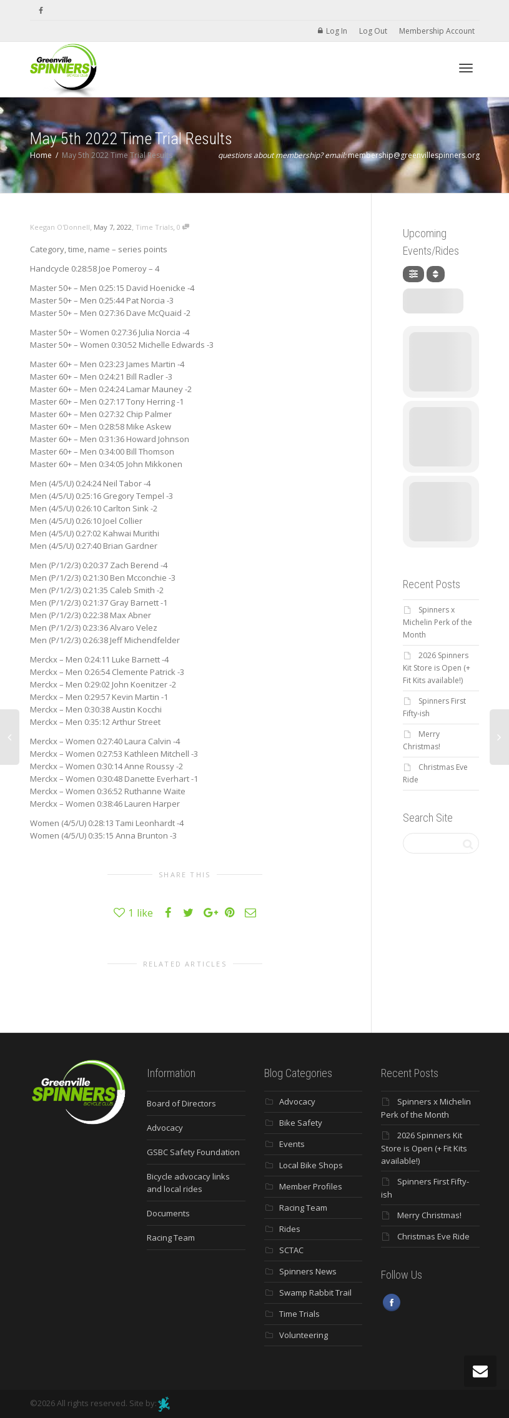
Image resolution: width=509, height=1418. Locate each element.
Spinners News (308, 1271)
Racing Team (171, 1237)
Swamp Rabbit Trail (315, 1292)
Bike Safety (300, 1122)
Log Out (373, 31)
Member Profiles (310, 1186)
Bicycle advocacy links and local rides (188, 1182)
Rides (289, 1228)
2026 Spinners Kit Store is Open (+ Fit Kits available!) (436, 668)
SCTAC (291, 1250)
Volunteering (303, 1335)
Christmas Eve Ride (433, 1236)
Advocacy (165, 1127)
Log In (336, 31)
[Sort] (436, 274)
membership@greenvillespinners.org (414, 155)
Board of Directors (181, 1103)
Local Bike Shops (311, 1165)
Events (292, 1144)
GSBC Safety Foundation (193, 1152)
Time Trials (154, 227)
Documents (168, 1213)
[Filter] (413, 274)
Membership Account (437, 31)
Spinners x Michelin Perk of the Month (437, 622)
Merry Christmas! (429, 1215)
